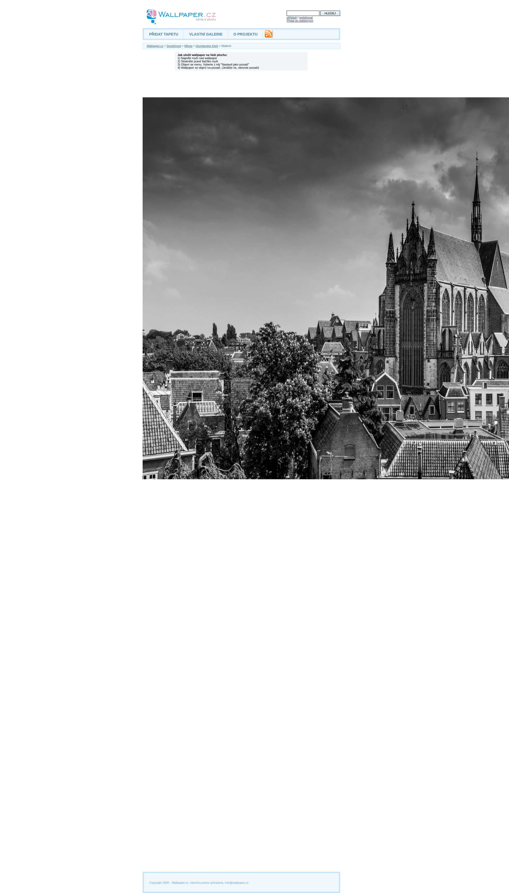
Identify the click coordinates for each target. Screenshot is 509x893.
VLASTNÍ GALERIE (205, 34)
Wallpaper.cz (155, 45)
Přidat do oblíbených (300, 20)
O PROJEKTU (245, 34)
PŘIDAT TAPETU (163, 34)
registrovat (306, 17)
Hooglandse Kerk (207, 45)
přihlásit (292, 17)
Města (188, 45)
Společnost (174, 45)
